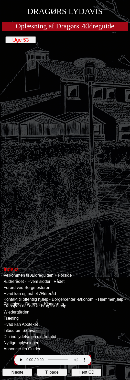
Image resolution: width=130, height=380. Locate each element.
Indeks (11, 269)
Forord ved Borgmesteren (27, 287)
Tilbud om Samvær (21, 330)
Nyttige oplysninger (21, 343)
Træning (11, 318)
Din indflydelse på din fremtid (30, 336)
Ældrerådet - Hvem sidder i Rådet (34, 281)
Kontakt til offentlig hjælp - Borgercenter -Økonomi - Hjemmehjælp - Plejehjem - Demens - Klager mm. (65, 300)
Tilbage (52, 372)
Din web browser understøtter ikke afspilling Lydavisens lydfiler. (52, 360)
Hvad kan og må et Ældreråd (30, 294)
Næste (17, 372)
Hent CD (86, 372)
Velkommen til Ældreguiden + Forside (38, 275)
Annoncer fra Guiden (22, 349)
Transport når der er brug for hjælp (35, 306)
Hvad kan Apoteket (21, 324)
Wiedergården (16, 312)
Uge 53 (20, 40)
